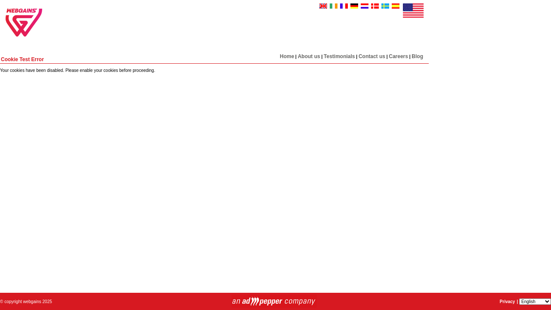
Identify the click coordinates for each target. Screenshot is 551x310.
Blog (417, 56)
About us (309, 56)
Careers (398, 56)
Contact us (372, 56)
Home (287, 56)
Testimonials (339, 56)
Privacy (507, 301)
